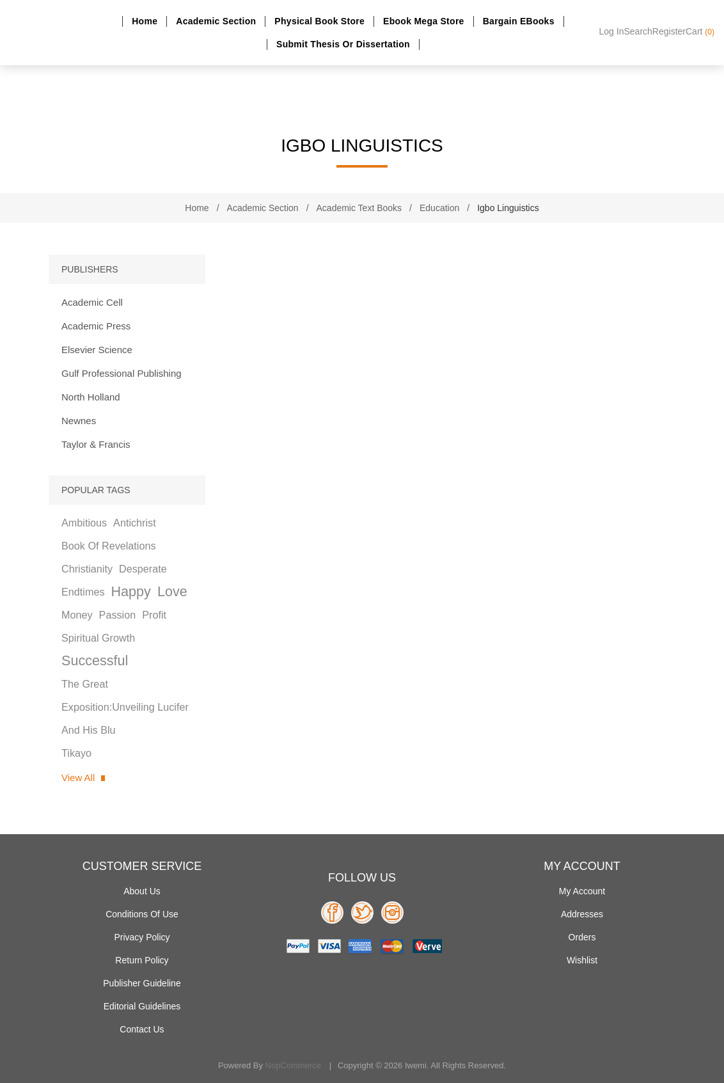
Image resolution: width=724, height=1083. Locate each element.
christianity (87, 568)
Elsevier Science (96, 349)
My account (582, 891)
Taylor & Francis (95, 444)
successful (94, 660)
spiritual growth (98, 638)
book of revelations (108, 545)
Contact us (142, 1029)
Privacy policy (141, 937)
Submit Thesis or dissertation (343, 44)
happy (130, 591)
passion (117, 615)
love (172, 591)
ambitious (84, 522)
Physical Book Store (319, 21)
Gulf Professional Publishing (121, 373)
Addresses (582, 914)
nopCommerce (293, 1065)
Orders (582, 937)
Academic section (216, 21)
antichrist (134, 522)
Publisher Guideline (141, 983)
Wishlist (582, 960)
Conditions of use (142, 914)
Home (144, 21)
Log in (611, 31)
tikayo (76, 753)
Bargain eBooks (519, 21)
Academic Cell (92, 302)
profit (154, 615)
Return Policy (141, 960)
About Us (142, 891)
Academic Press (95, 325)
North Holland (90, 396)
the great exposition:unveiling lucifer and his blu (125, 707)
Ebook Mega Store (423, 21)
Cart (700, 31)
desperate (143, 568)
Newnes (78, 420)
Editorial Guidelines (142, 1006)
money (77, 615)
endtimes (82, 591)
